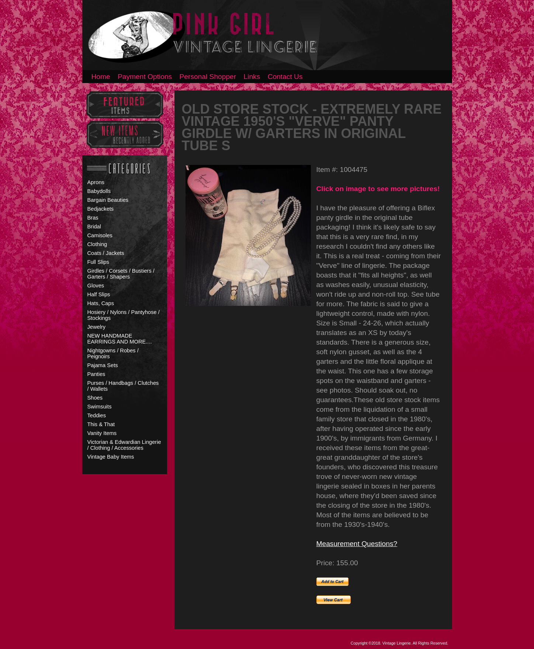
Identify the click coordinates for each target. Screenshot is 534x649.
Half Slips (98, 294)
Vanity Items (102, 433)
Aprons (95, 182)
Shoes (95, 398)
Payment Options (145, 76)
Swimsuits (99, 407)
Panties (96, 374)
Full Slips (98, 262)
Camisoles (99, 235)
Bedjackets (100, 209)
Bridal (94, 226)
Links (252, 76)
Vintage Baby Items (110, 457)
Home (100, 76)
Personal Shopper (208, 76)
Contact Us (285, 76)
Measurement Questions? (357, 544)
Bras (92, 218)
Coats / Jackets (105, 253)
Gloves (95, 286)
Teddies (96, 415)
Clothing (97, 244)
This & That (101, 424)
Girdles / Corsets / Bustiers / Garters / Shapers (121, 274)
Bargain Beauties (108, 200)
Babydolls (99, 191)
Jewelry (96, 327)
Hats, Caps (100, 303)
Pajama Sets (102, 365)
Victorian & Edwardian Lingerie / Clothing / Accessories (124, 445)
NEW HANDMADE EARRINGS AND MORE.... (119, 339)
